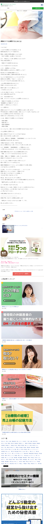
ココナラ (7, 463)
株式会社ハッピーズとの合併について (22, 1)
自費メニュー (21, 443)
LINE (37, 451)
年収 (12, 443)
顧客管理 (14, 441)
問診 (17, 447)
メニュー (16, 461)
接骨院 (16, 443)
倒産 (25, 447)
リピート (3, 459)
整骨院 (3, 445)
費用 (3, 457)
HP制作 (8, 8)
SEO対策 (12, 463)
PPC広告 (35, 441)
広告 (27, 461)
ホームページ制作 (28, 445)
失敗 (40, 453)
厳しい (21, 463)
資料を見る (37, 8)
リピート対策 (4, 443)
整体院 (30, 443)
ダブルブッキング (33, 461)
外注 (17, 459)
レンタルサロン (31, 459)
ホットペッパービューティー (33, 449)
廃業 (39, 461)
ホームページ (20, 453)
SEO (3, 453)
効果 (16, 455)
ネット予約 (4, 447)
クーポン (38, 455)
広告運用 (17, 451)
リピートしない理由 (12, 449)
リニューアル (11, 455)
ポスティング (32, 451)
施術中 (25, 463)
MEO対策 (26, 453)
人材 (16, 445)
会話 (29, 463)
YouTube (12, 461)
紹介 (40, 459)
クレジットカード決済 (9, 457)
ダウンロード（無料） (22, 274)
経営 (9, 443)
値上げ (33, 457)
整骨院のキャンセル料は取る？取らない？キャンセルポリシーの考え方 (16, 369)
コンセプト (8, 451)
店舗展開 (20, 457)
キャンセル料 (22, 451)
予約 (21, 461)
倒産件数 (33, 447)
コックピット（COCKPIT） (22, 441)
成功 (26, 449)
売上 (36, 459)
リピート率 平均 (5, 449)
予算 (3, 455)
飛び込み (36, 453)
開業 (26, 443)
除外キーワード (34, 463)
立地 (12, 451)
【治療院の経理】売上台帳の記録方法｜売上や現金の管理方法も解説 (16, 432)
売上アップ (13, 447)
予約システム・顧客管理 (22, 10)
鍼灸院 (38, 443)
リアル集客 (30, 441)
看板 (37, 447)
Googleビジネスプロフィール (30, 455)
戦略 (3, 461)
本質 (3, 463)
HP (7, 459)
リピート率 (14, 453)
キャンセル (38, 457)
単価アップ (8, 445)
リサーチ (17, 463)
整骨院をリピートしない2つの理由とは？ (10, 306)
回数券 (15, 457)
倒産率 (28, 447)
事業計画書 (31, 453)
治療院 (21, 447)
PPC (14, 459)
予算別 (39, 463)
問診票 (3, 451)
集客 (10, 459)
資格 (23, 445)
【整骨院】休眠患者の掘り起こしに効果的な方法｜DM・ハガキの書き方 (17, 340)
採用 (19, 445)
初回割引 (25, 457)
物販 (12, 445)
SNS (6, 455)
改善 (24, 461)
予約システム (35, 445)
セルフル (3, 441)
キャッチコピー (8, 453)
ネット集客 (8, 441)
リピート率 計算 (20, 449)
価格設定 (25, 459)
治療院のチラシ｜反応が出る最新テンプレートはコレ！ (13, 398)
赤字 (29, 457)
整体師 (34, 443)
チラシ (27, 451)
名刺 (8, 447)
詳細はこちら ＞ (22, 489)
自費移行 (7, 461)
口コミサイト (20, 455)
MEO (21, 459)
